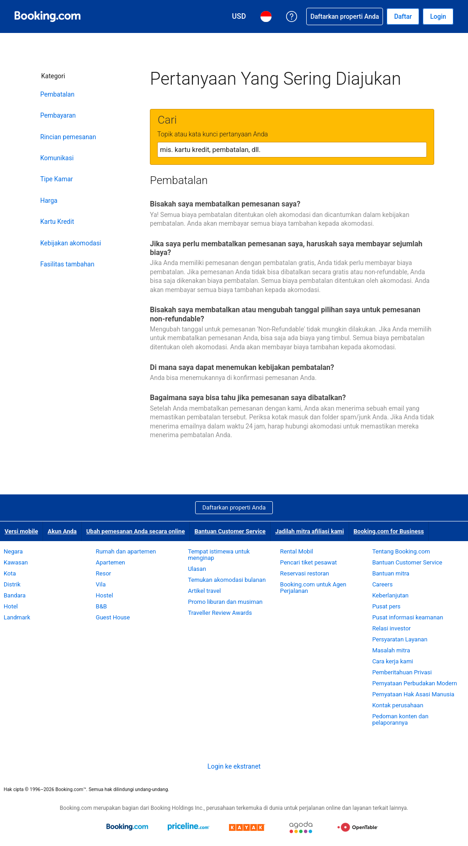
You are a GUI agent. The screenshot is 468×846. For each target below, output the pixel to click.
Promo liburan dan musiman (225, 601)
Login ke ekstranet (234, 766)
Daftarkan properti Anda (234, 507)
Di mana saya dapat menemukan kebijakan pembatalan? (242, 367)
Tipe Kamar (56, 179)
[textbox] (292, 149)
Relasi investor (391, 628)
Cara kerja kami (392, 661)
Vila (101, 584)
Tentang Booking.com (401, 551)
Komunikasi (57, 158)
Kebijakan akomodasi (70, 243)
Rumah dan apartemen (126, 551)
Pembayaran (58, 115)
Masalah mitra (391, 650)
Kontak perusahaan (397, 705)
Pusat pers (386, 606)
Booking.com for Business (389, 531)
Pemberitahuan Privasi (401, 672)
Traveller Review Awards (220, 612)
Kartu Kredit (57, 221)
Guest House (113, 617)
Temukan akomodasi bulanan (227, 579)
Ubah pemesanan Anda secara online (135, 531)
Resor (103, 573)
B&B (101, 606)
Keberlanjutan (390, 595)
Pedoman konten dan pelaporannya (400, 719)
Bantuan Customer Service (230, 531)
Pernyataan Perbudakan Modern (414, 683)
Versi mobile (21, 531)
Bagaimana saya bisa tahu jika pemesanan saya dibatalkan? (248, 397)
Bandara (15, 595)
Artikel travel (204, 590)
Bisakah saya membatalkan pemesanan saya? (225, 204)
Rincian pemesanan (68, 137)
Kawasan (16, 562)
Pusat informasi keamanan (407, 617)
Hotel (11, 606)
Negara (13, 551)
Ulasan (197, 568)
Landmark (17, 617)
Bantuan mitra (390, 573)
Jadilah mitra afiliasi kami (309, 531)
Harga (49, 200)
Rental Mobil (296, 551)
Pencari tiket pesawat (308, 562)
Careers (382, 584)
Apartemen (110, 562)
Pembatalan (57, 94)
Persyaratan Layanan (399, 639)
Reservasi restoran (304, 573)
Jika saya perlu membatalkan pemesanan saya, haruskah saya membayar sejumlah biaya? (286, 248)
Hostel (104, 595)
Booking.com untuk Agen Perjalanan (313, 587)
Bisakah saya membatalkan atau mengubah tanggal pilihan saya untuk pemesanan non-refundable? (285, 314)
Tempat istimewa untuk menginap (219, 554)
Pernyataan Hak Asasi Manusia (413, 694)
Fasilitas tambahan (67, 264)
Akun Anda (62, 531)
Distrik (12, 584)
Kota (10, 573)
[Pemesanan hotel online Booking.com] (47, 16)
